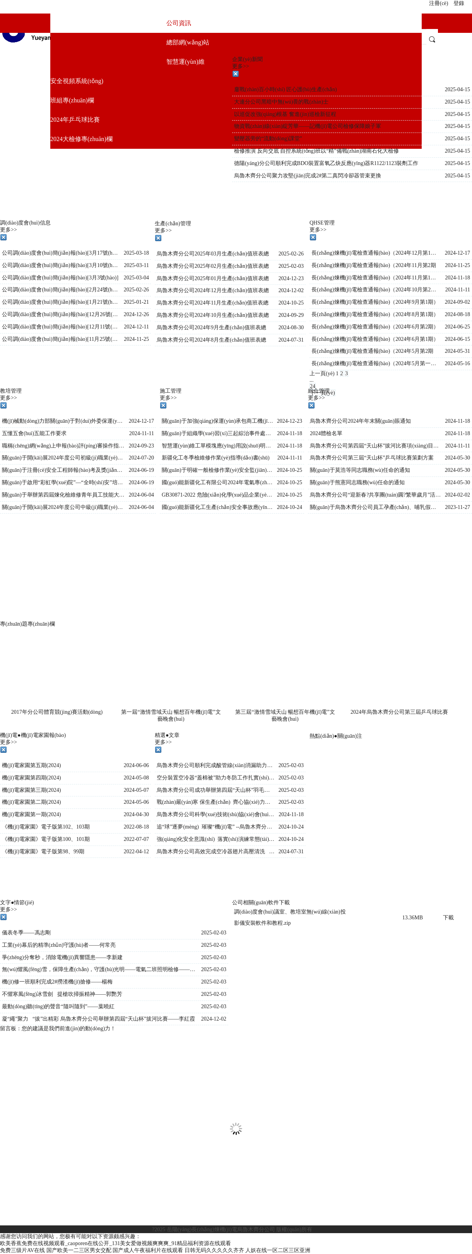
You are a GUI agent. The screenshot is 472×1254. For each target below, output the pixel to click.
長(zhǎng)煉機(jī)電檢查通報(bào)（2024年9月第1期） (375, 302)
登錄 (458, 3)
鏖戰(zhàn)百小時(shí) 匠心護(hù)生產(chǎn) (285, 89)
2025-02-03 (291, 266)
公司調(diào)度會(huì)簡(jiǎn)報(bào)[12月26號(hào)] (61, 314)
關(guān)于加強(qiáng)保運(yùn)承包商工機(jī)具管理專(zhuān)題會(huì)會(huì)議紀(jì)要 (217, 421)
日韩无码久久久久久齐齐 (214, 1250)
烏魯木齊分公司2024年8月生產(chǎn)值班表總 (211, 340)
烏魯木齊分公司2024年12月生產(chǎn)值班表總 (213, 290)
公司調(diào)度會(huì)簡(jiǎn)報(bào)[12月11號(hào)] (61, 327)
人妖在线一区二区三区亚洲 (277, 1250)
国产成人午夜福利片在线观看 (148, 1250)
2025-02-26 (136, 290)
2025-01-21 (136, 302)
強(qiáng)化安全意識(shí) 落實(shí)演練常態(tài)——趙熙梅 (216, 839)
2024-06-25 (457, 327)
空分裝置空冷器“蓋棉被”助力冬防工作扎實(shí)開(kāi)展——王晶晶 (216, 778)
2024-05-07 (136, 790)
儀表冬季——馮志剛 (26, 933)
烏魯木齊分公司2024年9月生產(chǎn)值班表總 (211, 327)
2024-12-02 (291, 290)
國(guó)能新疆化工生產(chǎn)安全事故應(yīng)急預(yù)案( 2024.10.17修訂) (217, 507)
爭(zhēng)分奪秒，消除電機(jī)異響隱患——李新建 (62, 957)
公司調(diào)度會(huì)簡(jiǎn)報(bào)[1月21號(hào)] (61, 302)
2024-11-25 (136, 339)
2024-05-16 (457, 363)
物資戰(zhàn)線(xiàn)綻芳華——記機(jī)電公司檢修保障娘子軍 (307, 126)
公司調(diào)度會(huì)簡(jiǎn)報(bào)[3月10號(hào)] (61, 265)
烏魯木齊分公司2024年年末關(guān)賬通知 (360, 421)
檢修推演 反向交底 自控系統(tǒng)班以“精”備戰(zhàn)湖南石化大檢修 (316, 151)
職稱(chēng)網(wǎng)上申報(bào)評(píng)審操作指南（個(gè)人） (63, 446)
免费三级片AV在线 (22, 1250)
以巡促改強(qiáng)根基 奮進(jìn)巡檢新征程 (285, 114)
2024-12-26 (136, 314)
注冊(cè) (438, 3)
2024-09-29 (291, 315)
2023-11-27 (457, 507)
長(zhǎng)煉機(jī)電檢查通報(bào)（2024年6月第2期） (375, 327)
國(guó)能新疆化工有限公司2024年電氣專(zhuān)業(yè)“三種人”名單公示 (217, 482)
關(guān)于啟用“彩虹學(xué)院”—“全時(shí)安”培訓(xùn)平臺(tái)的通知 (63, 482)
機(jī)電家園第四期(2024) (31, 778)
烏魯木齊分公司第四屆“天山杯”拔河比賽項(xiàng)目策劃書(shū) (375, 446)
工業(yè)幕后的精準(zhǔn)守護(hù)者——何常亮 (59, 945)
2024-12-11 (136, 327)
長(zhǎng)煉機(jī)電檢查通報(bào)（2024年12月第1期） (376, 253)
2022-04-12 (136, 851)
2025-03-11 (136, 265)
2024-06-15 (457, 339)
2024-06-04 (141, 495)
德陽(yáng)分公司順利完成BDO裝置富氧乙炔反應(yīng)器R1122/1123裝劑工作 (326, 163)
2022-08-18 (136, 827)
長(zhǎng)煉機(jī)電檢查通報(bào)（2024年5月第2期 (372, 351)
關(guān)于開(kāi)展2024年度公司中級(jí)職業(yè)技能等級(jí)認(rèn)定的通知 (63, 507)
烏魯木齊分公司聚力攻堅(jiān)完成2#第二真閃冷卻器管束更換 (307, 176)
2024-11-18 (457, 278)
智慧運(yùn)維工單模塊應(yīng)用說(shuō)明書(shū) (217, 446)
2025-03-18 (136, 253)
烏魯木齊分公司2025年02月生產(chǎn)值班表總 (213, 266)
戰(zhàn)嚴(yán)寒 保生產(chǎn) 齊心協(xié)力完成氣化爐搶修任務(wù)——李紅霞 (216, 802)
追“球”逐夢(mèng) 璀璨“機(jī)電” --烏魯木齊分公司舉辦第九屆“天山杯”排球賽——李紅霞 (216, 827)
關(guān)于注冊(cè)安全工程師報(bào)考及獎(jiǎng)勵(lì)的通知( (63, 470)
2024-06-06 (136, 765)
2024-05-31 (457, 351)
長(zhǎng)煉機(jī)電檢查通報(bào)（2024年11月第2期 (373, 265)
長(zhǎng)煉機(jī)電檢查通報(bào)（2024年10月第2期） (376, 290)
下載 (448, 918)
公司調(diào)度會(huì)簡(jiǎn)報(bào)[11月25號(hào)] (61, 339)
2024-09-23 (141, 446)
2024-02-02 (457, 495)
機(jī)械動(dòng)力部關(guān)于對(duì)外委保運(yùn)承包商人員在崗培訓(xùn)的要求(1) (63, 421)
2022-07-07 (136, 839)
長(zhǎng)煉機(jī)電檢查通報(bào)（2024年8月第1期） (375, 314)
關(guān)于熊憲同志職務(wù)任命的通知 (357, 482)
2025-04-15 (457, 89)
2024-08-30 (291, 327)
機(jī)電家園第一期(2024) (31, 814)
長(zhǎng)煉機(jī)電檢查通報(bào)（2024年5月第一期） (376, 363)
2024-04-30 (136, 814)
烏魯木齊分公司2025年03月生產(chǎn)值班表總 (213, 254)
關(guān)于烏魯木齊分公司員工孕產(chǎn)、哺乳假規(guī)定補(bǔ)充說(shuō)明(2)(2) (375, 507)
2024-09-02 (457, 302)
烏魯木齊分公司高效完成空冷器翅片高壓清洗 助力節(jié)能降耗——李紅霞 (216, 851)
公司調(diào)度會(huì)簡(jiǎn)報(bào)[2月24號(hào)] (61, 290)
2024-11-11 (457, 290)
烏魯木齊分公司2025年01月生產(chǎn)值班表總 (213, 278)
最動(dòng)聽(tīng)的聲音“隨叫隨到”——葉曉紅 (58, 1006)
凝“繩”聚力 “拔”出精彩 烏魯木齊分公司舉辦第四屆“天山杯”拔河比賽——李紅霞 (98, 1019)
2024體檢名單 (326, 433)
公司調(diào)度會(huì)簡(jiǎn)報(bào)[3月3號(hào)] (60, 278)
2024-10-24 (289, 507)
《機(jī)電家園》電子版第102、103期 (46, 827)
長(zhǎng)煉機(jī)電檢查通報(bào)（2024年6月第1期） (375, 339)
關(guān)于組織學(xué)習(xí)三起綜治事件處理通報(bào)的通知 (217, 433)
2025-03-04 (136, 278)
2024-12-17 (457, 253)
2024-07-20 (141, 458)
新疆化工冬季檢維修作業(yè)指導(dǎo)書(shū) (216, 458)
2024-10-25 (291, 303)
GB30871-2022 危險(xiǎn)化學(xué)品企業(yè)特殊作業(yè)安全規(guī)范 (217, 495)
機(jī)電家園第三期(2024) (31, 790)
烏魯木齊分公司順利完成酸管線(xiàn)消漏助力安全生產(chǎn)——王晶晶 (216, 765)
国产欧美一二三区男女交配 (78, 1250)
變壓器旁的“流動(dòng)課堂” (268, 138)
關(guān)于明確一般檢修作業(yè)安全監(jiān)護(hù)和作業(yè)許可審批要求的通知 (217, 470)
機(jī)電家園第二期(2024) (31, 802)
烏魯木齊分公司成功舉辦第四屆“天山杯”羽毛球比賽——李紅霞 (216, 790)
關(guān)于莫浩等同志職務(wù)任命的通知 (360, 470)
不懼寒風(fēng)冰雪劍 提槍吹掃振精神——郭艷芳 (62, 994)
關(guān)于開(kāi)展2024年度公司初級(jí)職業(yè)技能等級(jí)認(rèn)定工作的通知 (63, 458)
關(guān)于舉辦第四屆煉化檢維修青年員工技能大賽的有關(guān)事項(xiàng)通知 (63, 495)
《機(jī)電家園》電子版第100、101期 (46, 839)
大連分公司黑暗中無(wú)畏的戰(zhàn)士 (281, 102)
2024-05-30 (457, 458)
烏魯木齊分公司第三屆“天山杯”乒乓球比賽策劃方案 (372, 458)
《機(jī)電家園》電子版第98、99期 (43, 851)
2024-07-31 (291, 340)
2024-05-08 (136, 778)
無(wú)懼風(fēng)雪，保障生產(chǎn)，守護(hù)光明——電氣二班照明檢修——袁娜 (99, 969)
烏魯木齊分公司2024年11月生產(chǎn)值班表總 (212, 303)
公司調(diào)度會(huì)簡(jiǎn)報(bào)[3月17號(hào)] (61, 253)
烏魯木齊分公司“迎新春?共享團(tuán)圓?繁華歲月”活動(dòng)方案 (375, 495)
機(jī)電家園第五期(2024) (31, 765)
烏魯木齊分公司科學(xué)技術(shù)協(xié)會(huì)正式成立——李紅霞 (216, 814)
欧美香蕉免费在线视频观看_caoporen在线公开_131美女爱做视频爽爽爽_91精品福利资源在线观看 (115, 1243)
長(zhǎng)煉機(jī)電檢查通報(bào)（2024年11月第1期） (376, 278)
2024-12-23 (291, 278)
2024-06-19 (141, 470)
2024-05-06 (136, 802)
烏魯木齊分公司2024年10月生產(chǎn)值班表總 (213, 315)
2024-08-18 (457, 314)
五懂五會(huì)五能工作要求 (34, 433)
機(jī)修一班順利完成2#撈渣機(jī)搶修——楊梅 (57, 982)
